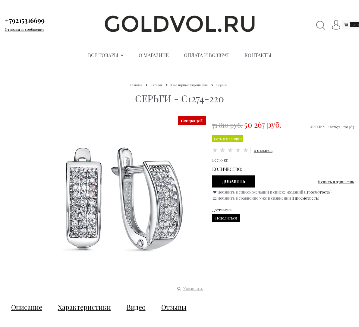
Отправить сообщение (24, 29)
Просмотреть (317, 191)
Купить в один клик (336, 181)
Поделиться (226, 217)
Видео (136, 307)
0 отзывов (263, 150)
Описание (26, 307)
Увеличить (193, 288)
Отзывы (174, 307)
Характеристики (84, 307)
